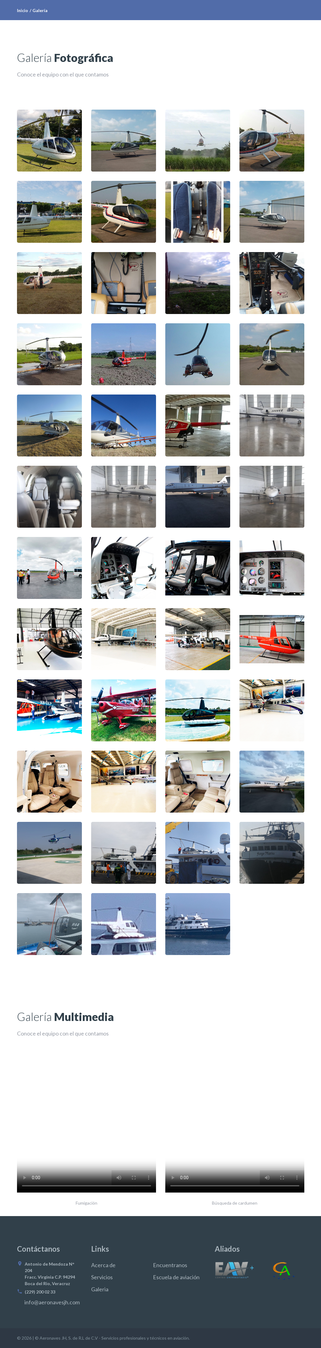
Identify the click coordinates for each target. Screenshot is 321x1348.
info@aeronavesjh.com (52, 1302)
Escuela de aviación (176, 1277)
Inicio (22, 10)
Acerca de (103, 1265)
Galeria (99, 1289)
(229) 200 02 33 (40, 1291)
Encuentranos (170, 1265)
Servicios (102, 1277)
